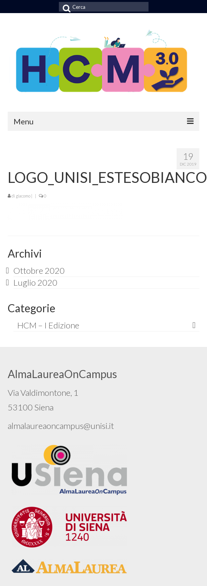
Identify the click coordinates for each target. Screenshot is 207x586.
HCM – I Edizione (48, 325)
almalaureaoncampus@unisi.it (61, 425)
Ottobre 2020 (39, 270)
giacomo (23, 195)
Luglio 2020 (35, 282)
